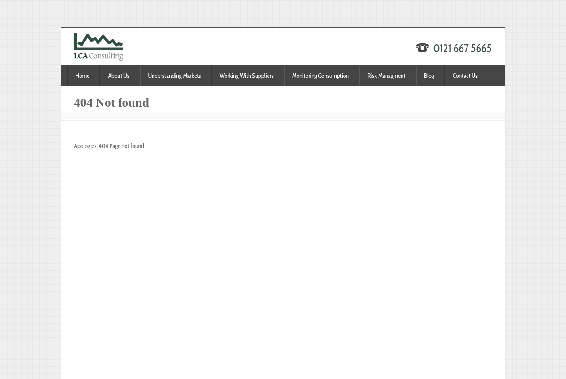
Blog (429, 76)
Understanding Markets (174, 76)
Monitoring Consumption (320, 76)
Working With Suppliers (247, 76)
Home (83, 76)
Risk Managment (386, 76)
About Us (118, 76)
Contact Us (465, 76)
